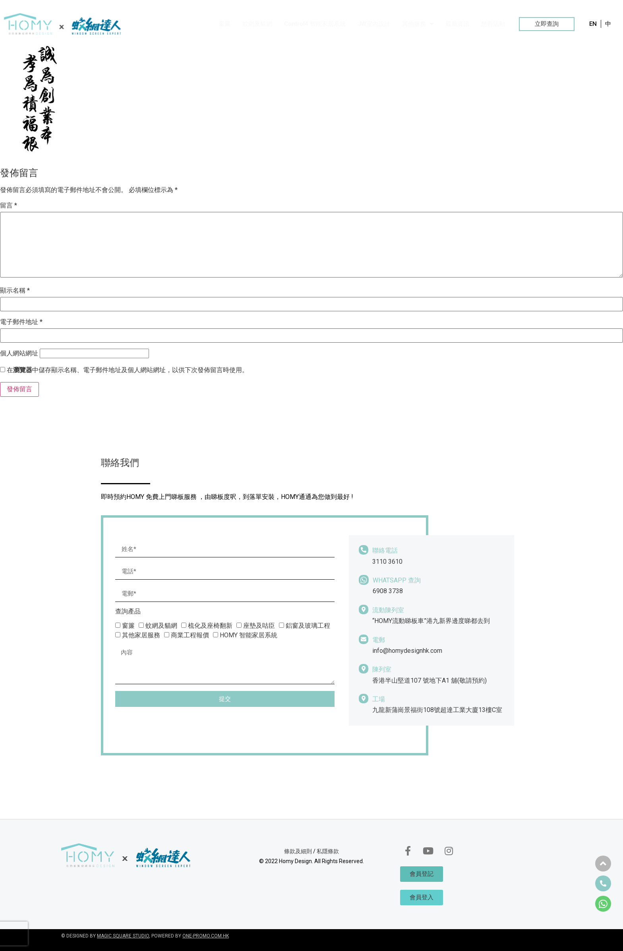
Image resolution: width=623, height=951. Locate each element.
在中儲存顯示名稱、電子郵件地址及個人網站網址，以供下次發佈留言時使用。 (127, 370)
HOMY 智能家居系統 (248, 635)
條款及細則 (298, 851)
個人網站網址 (19, 353)
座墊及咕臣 (259, 625)
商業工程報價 (190, 635)
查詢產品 (128, 611)
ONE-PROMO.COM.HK (205, 936)
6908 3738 (388, 591)
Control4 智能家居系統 (315, 23)
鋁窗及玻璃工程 (308, 625)
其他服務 (417, 24)
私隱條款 (328, 851)
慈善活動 (493, 23)
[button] (547, 24)
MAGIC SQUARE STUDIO (123, 936)
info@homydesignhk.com (407, 650)
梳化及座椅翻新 (210, 625)
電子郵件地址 (21, 322)
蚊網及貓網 (257, 23)
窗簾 (224, 23)
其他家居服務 (141, 635)
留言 (8, 205)
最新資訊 (457, 23)
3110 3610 (387, 561)
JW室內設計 (374, 23)
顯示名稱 (15, 290)
